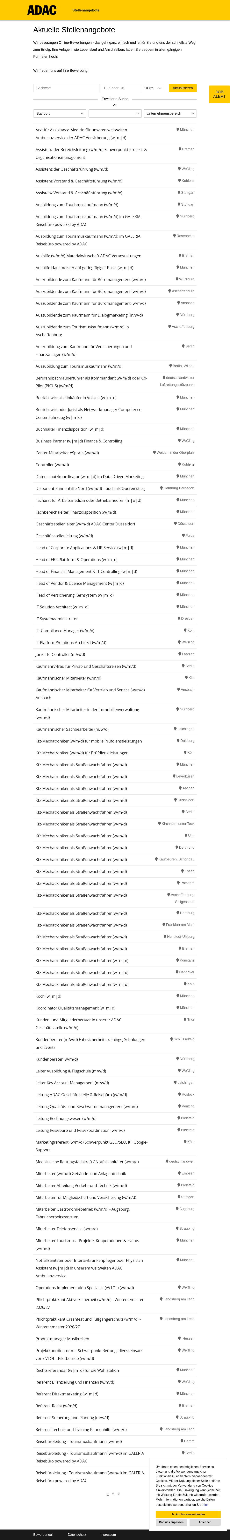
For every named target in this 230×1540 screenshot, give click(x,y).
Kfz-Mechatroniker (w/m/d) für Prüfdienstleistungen (82, 753)
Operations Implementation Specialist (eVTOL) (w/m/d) (85, 1287)
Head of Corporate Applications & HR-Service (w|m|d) (84, 547)
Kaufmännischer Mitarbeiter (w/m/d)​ (68, 678)
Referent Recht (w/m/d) (56, 1405)
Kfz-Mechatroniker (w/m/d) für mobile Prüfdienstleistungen (89, 741)
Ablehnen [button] (205, 1522)
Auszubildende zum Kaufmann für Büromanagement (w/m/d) (91, 279)
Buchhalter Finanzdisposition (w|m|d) (70, 429)
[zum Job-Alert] (219, 94)
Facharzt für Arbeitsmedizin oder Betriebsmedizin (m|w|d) (88, 500)
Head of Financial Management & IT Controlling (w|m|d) (86, 571)
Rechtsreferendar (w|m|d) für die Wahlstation (77, 1370)
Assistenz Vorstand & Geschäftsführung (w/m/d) (79, 181)
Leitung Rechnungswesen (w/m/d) (66, 1118)
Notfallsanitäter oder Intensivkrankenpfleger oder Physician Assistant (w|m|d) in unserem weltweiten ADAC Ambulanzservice (89, 1268)
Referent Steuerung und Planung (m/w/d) (72, 1417)
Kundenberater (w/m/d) (57, 1059)
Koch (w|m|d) (48, 996)
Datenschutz (77, 1535)
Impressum (108, 1535)
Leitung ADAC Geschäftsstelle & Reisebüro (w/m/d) (81, 1094)
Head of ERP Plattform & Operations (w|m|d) (77, 559)
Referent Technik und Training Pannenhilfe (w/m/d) (81, 1429)
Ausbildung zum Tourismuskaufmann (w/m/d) (77, 204)
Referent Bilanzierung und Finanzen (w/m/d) (75, 1382)
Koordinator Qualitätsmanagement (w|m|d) (75, 1008)
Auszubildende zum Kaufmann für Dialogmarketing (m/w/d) (89, 315)
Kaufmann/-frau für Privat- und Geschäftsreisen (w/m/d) (86, 666)
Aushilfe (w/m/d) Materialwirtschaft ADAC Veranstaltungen (88, 255)
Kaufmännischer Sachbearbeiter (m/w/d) (72, 729)
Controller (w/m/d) (52, 464)
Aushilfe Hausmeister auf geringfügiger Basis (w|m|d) (84, 267)
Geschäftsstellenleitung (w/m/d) (64, 535)
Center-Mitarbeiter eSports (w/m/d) (67, 452)
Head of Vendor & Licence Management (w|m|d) (80, 583)
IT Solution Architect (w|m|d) (62, 607)
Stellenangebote (85, 10)
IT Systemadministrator (57, 618)
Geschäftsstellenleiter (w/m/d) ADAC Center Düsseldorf (85, 524)
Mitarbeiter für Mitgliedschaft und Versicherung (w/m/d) (86, 1197)
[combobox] (152, 88)
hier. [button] (206, 1504)
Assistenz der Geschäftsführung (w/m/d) (72, 169)
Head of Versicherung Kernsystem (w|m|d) (75, 595)
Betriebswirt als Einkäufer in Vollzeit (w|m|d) (76, 397)
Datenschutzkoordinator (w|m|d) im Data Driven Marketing (90, 476)
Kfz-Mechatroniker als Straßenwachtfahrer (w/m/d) (81, 764)
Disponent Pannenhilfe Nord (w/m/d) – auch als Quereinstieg (90, 488)
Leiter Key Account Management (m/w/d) (72, 1082)
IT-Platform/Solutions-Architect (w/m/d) (71, 642)
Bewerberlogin (43, 1535)
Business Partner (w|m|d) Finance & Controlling (79, 441)
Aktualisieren (183, 88)
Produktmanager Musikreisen (62, 1338)
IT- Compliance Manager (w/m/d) (65, 630)
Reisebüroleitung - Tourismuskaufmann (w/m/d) (79, 1441)
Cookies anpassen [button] (171, 1522)
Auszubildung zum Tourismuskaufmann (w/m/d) (79, 366)
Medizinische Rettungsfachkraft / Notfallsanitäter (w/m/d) (87, 1161)
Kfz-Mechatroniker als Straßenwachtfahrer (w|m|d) (82, 960)
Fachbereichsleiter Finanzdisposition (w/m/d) (76, 512)
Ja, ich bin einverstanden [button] (188, 1514)
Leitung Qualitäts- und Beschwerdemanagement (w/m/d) (87, 1106)
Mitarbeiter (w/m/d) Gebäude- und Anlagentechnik (81, 1173)
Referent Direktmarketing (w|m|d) (67, 1394)
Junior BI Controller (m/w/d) (60, 654)
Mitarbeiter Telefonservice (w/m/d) (67, 1228)
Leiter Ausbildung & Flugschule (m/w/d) (71, 1071)
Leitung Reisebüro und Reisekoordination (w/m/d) (80, 1130)
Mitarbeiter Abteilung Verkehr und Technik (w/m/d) (81, 1185)
